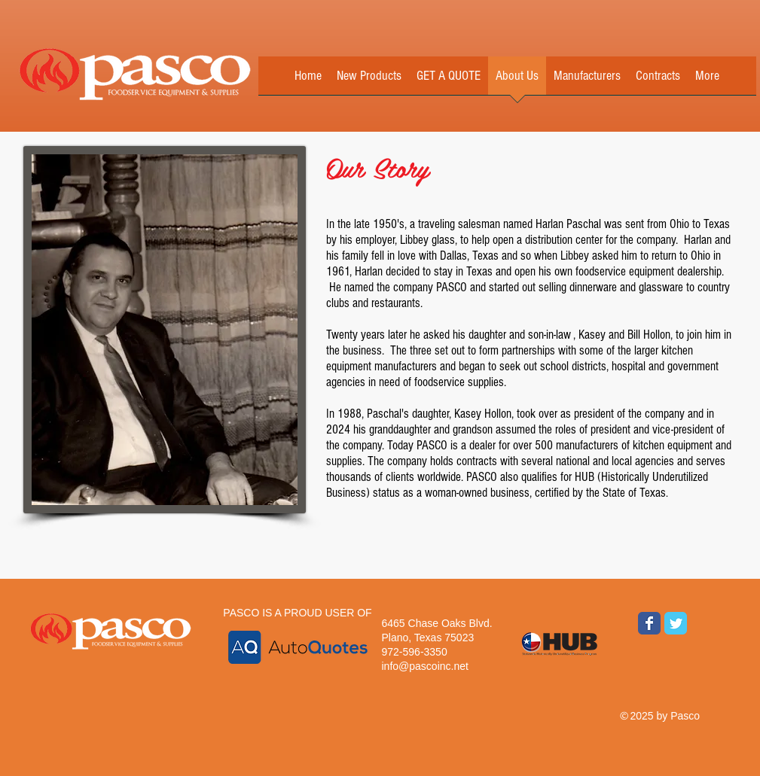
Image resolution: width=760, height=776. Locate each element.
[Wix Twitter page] (675, 623)
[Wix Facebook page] (649, 623)
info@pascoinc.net (425, 666)
